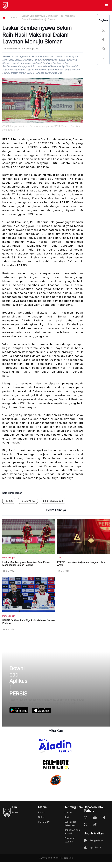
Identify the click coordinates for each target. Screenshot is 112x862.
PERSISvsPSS (28, 500)
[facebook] (103, 40)
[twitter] (103, 31)
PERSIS (9, 500)
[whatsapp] (103, 49)
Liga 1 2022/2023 (53, 500)
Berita (13, 17)
